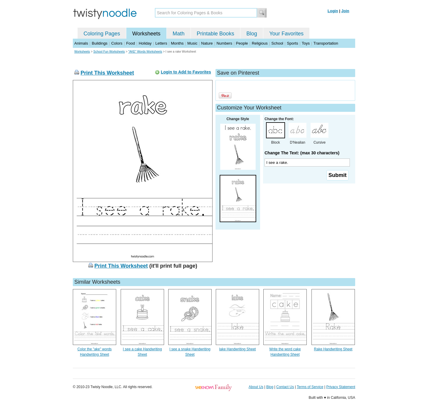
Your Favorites (286, 34)
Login (333, 11)
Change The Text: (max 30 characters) (302, 152)
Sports (292, 43)
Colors (116, 43)
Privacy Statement (340, 387)
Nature (207, 43)
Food (130, 43)
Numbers (224, 43)
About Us (256, 387)
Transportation (325, 43)
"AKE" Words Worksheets (145, 51)
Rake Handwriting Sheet (333, 349)
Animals (81, 43)
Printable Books (215, 34)
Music (192, 43)
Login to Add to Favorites (186, 72)
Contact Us (285, 387)
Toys (306, 43)
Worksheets (146, 34)
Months (177, 43)
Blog (251, 34)
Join (345, 11)
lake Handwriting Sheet (237, 349)
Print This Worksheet (107, 73)
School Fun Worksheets (109, 51)
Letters (161, 43)
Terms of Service (310, 387)
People (242, 43)
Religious (260, 43)
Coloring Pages (102, 34)
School (277, 43)
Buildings (100, 43)
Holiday (145, 43)
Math (179, 34)
